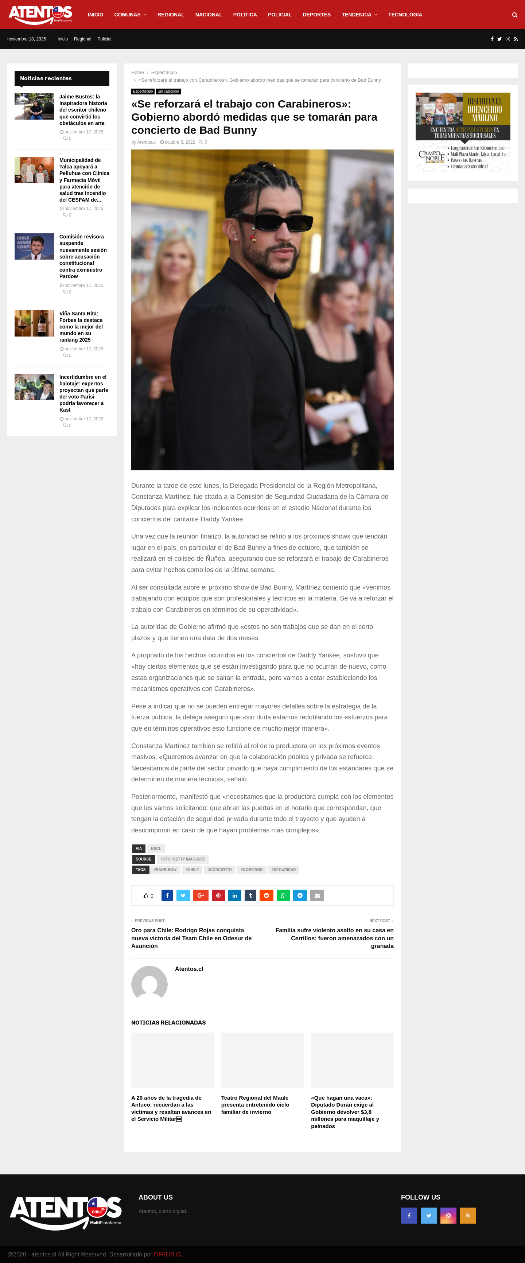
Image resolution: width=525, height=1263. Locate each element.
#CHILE (192, 870)
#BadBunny (165, 870)
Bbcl (156, 849)
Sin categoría (168, 91)
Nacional (208, 15)
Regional (171, 15)
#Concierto (220, 870)
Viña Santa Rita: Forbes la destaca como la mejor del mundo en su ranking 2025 (81, 327)
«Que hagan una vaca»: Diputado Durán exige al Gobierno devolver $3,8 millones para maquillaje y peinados (345, 1112)
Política (245, 15)
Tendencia (357, 15)
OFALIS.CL (168, 1254)
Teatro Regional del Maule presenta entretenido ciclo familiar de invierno (255, 1105)
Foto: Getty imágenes (182, 859)
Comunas (127, 15)
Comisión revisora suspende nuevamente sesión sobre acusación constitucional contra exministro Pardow (83, 256)
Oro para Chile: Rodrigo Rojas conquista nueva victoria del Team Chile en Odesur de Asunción (191, 938)
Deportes (317, 15)
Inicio (96, 15)
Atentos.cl (146, 142)
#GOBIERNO (252, 870)
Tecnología (405, 15)
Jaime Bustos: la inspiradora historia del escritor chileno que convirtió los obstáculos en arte (83, 110)
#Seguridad (284, 870)
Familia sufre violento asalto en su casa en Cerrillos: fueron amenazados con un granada (334, 938)
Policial (280, 15)
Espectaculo (143, 91)
